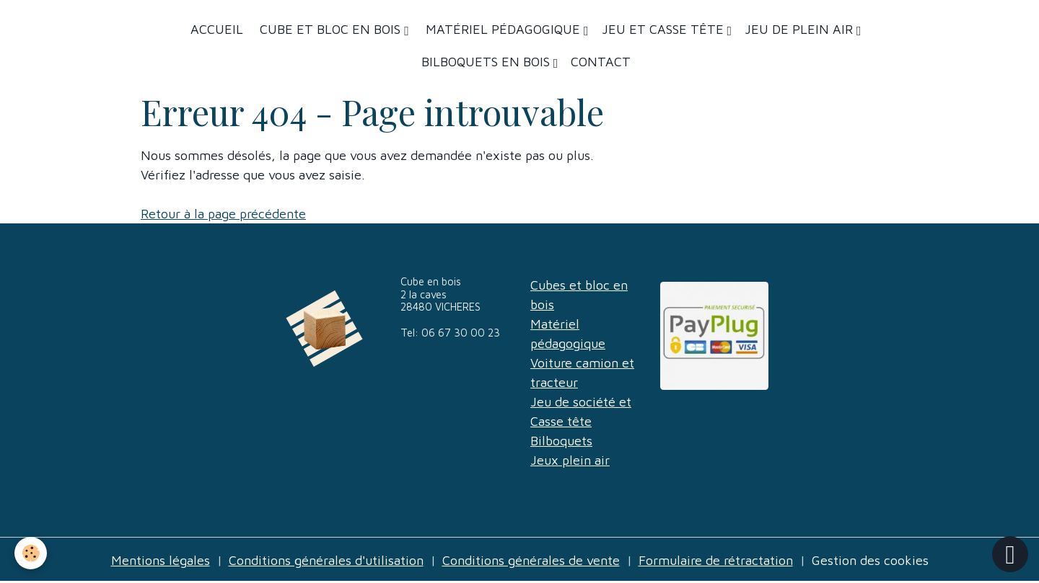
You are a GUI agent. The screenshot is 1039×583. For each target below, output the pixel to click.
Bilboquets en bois (487, 61)
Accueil (216, 29)
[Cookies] (30, 553)
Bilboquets (561, 440)
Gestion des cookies (870, 560)
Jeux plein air (570, 460)
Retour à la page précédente (223, 213)
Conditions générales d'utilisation (326, 560)
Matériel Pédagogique (503, 29)
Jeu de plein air (800, 29)
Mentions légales (160, 560)
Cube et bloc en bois (330, 29)
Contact (601, 61)
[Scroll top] (1010, 554)
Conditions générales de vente (531, 560)
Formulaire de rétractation (716, 560)
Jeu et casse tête (664, 29)
